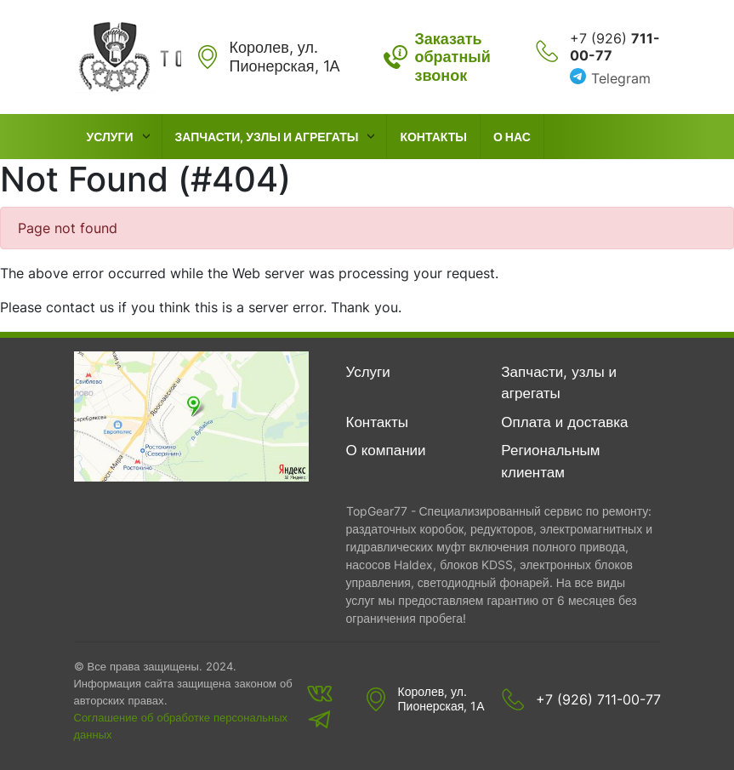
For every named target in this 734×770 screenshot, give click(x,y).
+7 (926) (615, 47)
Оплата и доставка (564, 422)
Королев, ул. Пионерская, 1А (441, 699)
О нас (512, 136)
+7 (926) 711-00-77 (598, 699)
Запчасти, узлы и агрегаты (267, 136)
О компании (386, 450)
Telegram (621, 78)
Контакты (433, 136)
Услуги (110, 136)
